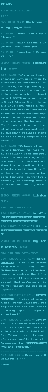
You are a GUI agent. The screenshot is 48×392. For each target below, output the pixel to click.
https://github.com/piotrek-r (24, 230)
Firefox (21, 347)
